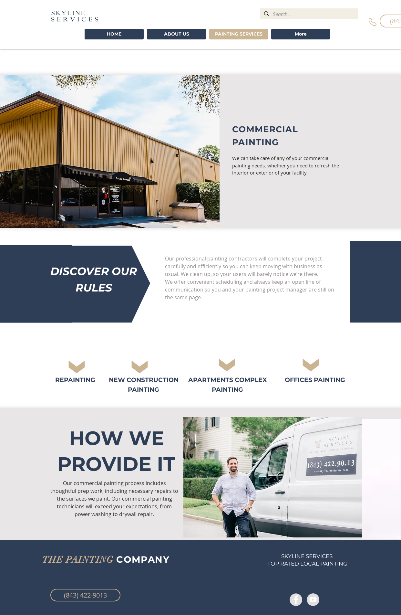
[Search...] (308, 14)
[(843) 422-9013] (85, 595)
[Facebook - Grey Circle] (296, 599)
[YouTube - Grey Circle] (313, 599)
